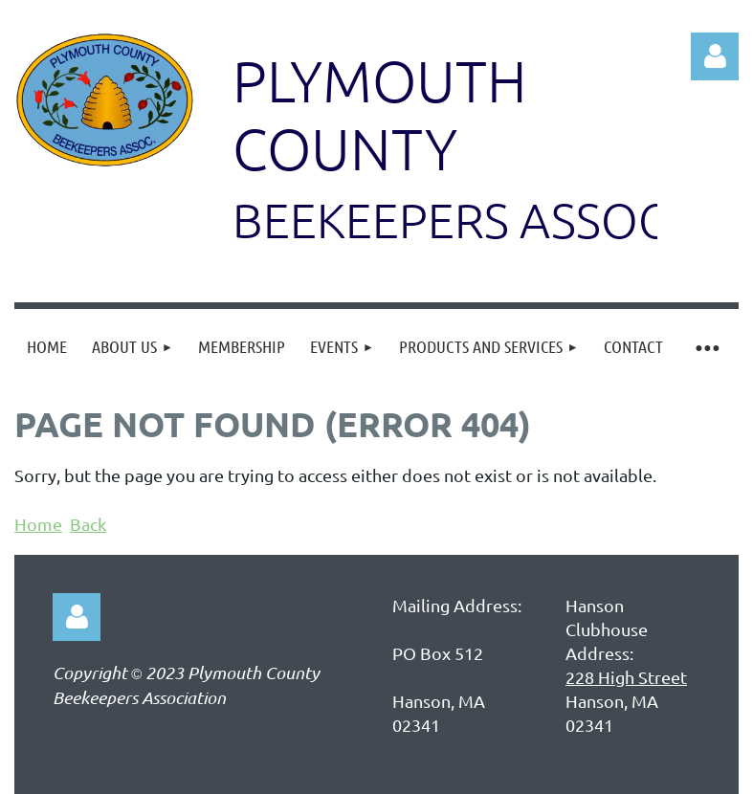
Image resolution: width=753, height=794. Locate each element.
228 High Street (626, 677)
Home (38, 524)
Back (88, 524)
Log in (715, 56)
